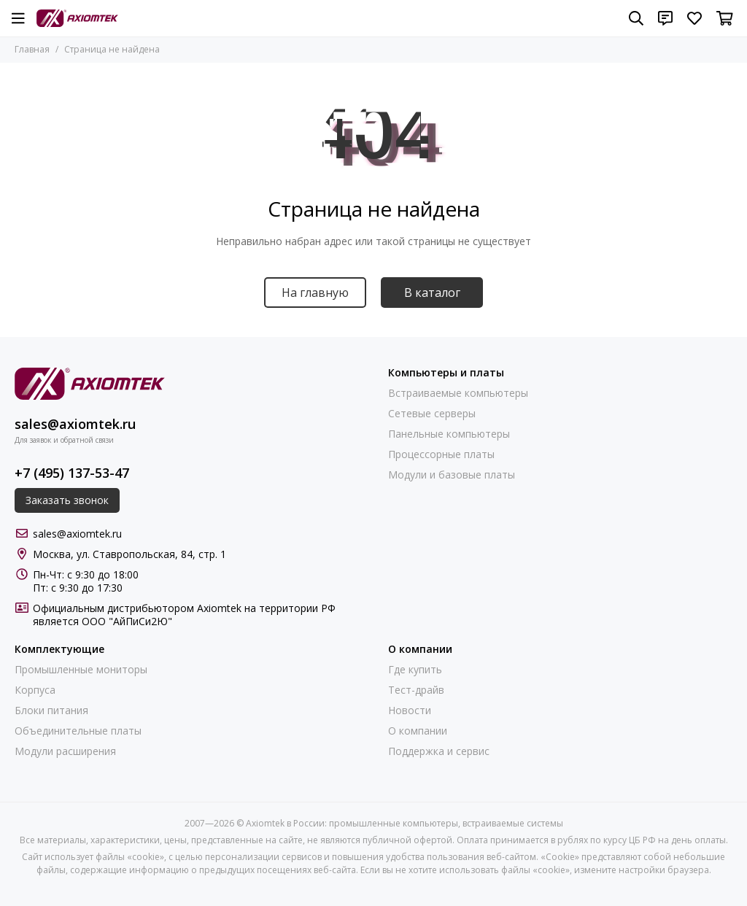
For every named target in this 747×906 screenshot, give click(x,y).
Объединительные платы (78, 730)
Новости (409, 710)
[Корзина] (724, 18)
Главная (32, 49)
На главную (315, 292)
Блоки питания (51, 710)
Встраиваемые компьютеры (458, 393)
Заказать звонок (67, 500)
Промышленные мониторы (81, 669)
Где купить (415, 669)
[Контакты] (665, 18)
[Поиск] (636, 18)
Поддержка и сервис (438, 751)
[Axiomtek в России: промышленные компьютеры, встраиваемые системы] (77, 18)
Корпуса (35, 690)
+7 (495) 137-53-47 (72, 473)
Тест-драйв (416, 690)
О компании (417, 730)
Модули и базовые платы (451, 474)
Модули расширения (65, 751)
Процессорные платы (441, 454)
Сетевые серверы (432, 413)
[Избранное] (694, 18)
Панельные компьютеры (449, 434)
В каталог (432, 292)
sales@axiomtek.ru (75, 424)
